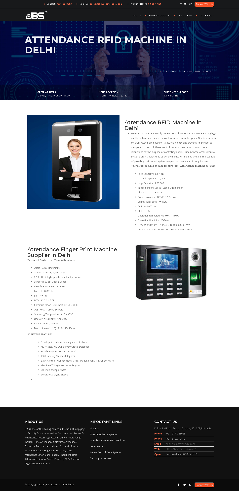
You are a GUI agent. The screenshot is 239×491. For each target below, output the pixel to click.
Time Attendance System (103, 434)
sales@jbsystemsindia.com (180, 443)
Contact (207, 15)
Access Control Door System (105, 452)
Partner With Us (204, 4)
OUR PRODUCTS (160, 15)
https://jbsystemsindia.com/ (181, 449)
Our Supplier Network (101, 458)
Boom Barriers (98, 446)
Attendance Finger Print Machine (107, 440)
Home (137, 15)
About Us (186, 15)
